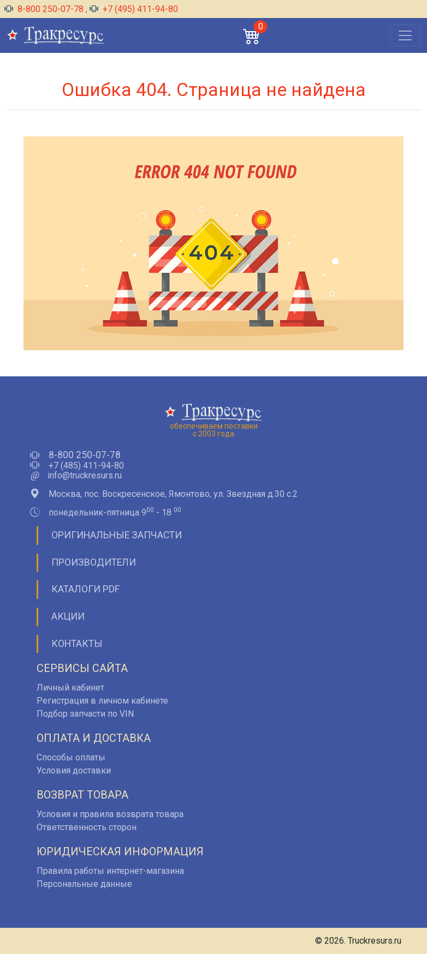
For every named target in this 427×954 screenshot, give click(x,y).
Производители (93, 562)
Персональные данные (84, 884)
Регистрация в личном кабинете (102, 700)
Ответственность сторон (87, 827)
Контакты (77, 643)
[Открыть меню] (405, 35)
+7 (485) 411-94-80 (86, 465)
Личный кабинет (70, 687)
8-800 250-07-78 (45, 9)
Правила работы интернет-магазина (110, 871)
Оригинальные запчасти (116, 535)
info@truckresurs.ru (85, 475)
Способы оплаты (71, 757)
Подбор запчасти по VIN (85, 714)
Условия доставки (74, 770)
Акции (68, 616)
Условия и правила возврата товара (110, 814)
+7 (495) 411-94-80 (134, 9)
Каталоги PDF (85, 589)
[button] (251, 36)
